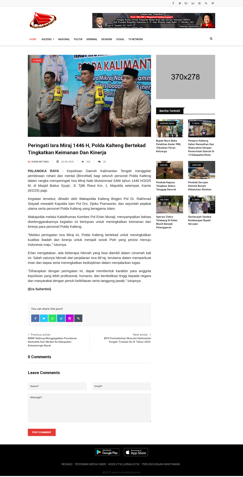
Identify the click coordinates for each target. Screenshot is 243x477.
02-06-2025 (65, 161)
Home (33, 39)
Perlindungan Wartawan (161, 465)
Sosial (120, 39)
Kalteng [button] (47, 39)
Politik (78, 39)
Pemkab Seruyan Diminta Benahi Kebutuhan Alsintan (200, 186)
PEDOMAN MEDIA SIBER (90, 465)
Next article (120, 338)
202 (86, 161)
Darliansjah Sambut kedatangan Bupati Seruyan (200, 220)
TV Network (135, 39)
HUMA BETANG (38, 161)
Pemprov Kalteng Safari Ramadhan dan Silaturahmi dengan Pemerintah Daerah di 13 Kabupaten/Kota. (201, 147)
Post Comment (41, 433)
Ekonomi (106, 39)
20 (102, 161)
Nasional (64, 39)
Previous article (58, 340)
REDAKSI (67, 465)
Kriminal (92, 39)
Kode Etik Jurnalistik (124, 465)
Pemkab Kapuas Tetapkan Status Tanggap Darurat (166, 186)
